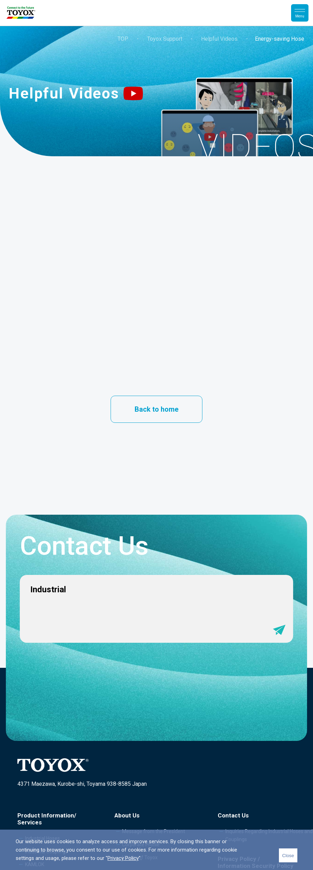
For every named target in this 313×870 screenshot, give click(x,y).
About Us (126, 815)
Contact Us (233, 815)
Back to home (156, 409)
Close (288, 855)
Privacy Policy (123, 858)
